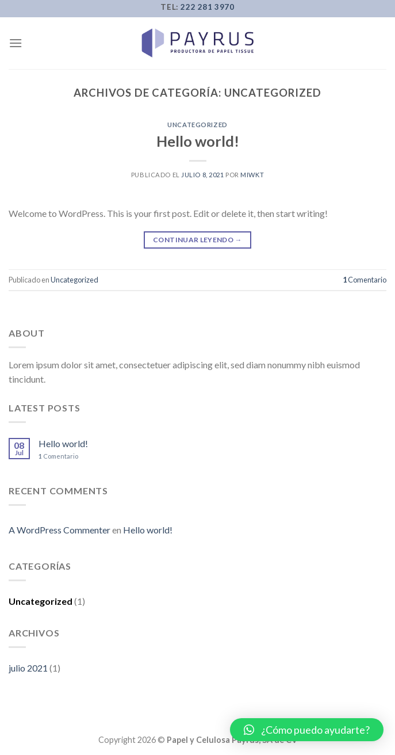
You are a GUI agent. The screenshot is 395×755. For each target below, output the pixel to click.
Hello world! (197, 141)
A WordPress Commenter (59, 529)
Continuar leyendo (197, 239)
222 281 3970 (207, 7)
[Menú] (15, 43)
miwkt (252, 174)
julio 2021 (28, 667)
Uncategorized (197, 124)
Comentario (364, 279)
